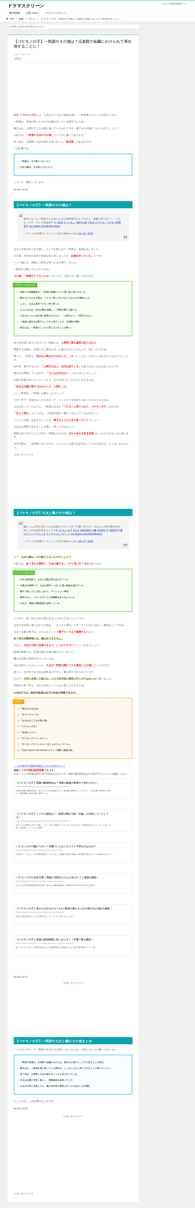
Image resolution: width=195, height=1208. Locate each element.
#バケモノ (69, 222)
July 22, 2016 (85, 233)
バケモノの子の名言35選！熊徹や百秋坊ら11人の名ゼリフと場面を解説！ (57, 877)
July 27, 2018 (85, 541)
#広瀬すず (102, 530)
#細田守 (113, 530)
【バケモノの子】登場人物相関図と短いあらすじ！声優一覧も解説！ (55, 939)
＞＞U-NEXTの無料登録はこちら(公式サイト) (39, 766)
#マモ (110, 222)
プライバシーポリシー (55, 13)
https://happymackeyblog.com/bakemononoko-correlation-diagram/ (45, 943)
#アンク (65, 534)
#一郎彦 (58, 222)
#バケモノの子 (64, 530)
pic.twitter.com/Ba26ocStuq (44, 226)
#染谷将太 (86, 530)
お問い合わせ (32, 13)
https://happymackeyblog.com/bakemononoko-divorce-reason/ (43, 787)
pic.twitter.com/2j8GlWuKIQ (86, 534)
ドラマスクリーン (26, 5)
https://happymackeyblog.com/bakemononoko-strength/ (40, 912)
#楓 (94, 530)
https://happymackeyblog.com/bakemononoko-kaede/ (39, 850)
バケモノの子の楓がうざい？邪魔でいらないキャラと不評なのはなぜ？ (56, 846)
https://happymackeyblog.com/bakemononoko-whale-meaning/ (43, 821)
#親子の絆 (81, 222)
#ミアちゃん (53, 534)
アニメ (18, 59)
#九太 (91, 222)
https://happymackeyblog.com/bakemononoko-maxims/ (40, 881)
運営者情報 (14, 13)
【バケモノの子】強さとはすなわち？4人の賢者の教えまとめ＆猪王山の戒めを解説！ (64, 908)
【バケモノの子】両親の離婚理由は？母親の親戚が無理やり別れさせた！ (57, 783)
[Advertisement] (73, 478)
